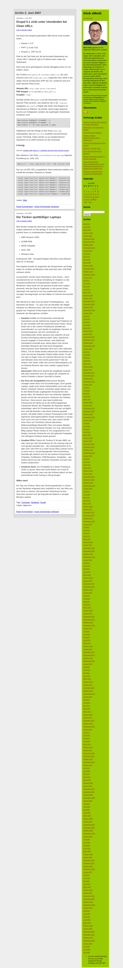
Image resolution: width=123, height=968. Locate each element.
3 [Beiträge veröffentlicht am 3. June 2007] (97, 189)
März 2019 (87, 468)
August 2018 (87, 489)
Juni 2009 (86, 807)
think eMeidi (95, 959)
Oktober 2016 (88, 554)
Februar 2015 (88, 610)
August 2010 (87, 765)
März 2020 (87, 435)
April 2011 (86, 741)
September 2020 (89, 417)
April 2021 (86, 396)
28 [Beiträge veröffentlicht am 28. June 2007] (91, 199)
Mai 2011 (86, 738)
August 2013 (87, 664)
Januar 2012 (87, 717)
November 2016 (89, 551)
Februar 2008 (88, 854)
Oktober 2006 (88, 902)
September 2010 (89, 762)
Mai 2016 (86, 569)
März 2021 (87, 399)
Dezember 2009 (89, 789)
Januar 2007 (87, 893)
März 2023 (87, 328)
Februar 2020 (88, 438)
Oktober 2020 (88, 414)
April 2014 (86, 640)
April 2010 (86, 777)
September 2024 (89, 275)
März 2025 (87, 263)
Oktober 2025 (88, 245)
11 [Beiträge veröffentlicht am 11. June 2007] (84, 194)
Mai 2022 (86, 358)
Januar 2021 (87, 405)
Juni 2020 (86, 426)
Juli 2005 (86, 946)
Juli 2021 (86, 387)
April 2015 (86, 604)
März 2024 (87, 292)
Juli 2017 (86, 527)
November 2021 (89, 376)
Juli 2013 (86, 667)
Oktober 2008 (88, 830)
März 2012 (87, 712)
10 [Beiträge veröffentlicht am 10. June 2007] (98, 191)
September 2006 (89, 905)
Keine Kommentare (24, 204)
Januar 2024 (87, 298)
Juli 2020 (86, 423)
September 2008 (89, 833)
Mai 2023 (86, 322)
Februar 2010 (88, 783)
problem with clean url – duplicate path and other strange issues (46, 148)
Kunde (43, 500)
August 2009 (87, 801)
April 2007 (86, 884)
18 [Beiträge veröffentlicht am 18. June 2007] (84, 197)
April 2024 (86, 289)
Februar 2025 (88, 266)
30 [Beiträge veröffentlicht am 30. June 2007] (95, 199)
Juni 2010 (86, 771)
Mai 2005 (86, 952)
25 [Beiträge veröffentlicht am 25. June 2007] (84, 199)
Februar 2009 (88, 819)
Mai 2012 (86, 706)
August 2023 (87, 313)
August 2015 (87, 593)
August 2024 (87, 278)
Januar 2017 (87, 545)
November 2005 (89, 935)
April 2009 (86, 813)
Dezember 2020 (89, 408)
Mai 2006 (86, 917)
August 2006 (87, 908)
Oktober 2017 (88, 518)
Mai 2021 (86, 393)
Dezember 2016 (89, 548)
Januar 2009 (87, 822)
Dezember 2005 (89, 932)
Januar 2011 (87, 750)
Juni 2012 (86, 703)
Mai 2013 (86, 673)
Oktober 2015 (88, 590)
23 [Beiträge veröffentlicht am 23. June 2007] (95, 197)
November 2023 (89, 304)
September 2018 (89, 486)
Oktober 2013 (88, 658)
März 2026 (87, 230)
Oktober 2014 (88, 622)
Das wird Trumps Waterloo (92, 133)
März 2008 (87, 851)
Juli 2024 (86, 280)
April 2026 (86, 227)
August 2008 (87, 836)
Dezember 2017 (89, 512)
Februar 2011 (88, 747)
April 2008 (86, 848)
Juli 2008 (86, 839)
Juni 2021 (86, 390)
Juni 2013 (86, 670)
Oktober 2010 (88, 759)
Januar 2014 (87, 649)
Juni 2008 (86, 842)
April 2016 (86, 572)
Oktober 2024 (88, 272)
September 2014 (89, 625)
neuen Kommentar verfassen (46, 204)
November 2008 (89, 828)
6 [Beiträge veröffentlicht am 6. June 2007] (88, 191)
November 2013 (89, 655)
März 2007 (87, 887)
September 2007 (89, 869)
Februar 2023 (88, 331)
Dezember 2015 (89, 584)
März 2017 (87, 539)
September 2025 (89, 248)
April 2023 (86, 325)
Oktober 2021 (88, 379)
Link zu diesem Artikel (24, 30)
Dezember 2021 (89, 373)
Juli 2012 (86, 700)
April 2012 (86, 709)
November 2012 (89, 688)
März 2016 (87, 575)
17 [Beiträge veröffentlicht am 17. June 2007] (98, 194)
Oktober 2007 (88, 866)
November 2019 (89, 447)
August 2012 (87, 697)
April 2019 (86, 465)
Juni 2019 (86, 462)
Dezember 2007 (89, 860)
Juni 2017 (86, 530)
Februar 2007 (88, 890)
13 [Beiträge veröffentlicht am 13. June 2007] (89, 194)
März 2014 (87, 643)
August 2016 (87, 560)
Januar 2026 (87, 236)
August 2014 (87, 628)
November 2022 (89, 340)
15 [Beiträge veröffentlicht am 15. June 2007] (93, 194)
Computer (26, 500)
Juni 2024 (86, 283)
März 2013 (87, 679)
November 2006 (89, 899)
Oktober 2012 (88, 691)
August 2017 (87, 524)
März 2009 (87, 816)
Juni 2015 (86, 599)
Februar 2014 (88, 646)
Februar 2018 (88, 506)
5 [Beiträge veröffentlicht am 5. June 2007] (86, 191)
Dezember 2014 (89, 616)
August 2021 (87, 385)
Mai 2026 (86, 224)
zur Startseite (88, 18)
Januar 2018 (87, 509)
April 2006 (86, 920)
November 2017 (89, 515)
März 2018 (87, 503)
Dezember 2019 (89, 444)
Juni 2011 (86, 735)
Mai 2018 (86, 497)
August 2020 (87, 420)
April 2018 (86, 500)
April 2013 (86, 676)
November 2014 (89, 619)
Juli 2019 (86, 459)
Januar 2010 (87, 786)
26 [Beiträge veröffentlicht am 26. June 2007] (87, 199)
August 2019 (87, 456)
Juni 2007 (86, 878)
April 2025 (86, 260)
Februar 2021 (88, 402)
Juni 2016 (86, 566)
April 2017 (86, 536)
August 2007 (87, 872)
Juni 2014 (86, 634)
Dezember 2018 (89, 477)
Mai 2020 (86, 429)
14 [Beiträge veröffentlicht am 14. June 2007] (91, 194)
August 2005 (87, 944)
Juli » (90, 202)
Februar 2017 (88, 542)
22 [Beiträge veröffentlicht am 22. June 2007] (93, 197)
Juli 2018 (86, 491)
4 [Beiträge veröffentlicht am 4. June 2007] (84, 191)
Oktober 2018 (88, 483)
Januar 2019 (87, 474)
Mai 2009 (86, 810)
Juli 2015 (86, 596)
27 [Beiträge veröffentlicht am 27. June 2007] (89, 199)
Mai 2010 (86, 774)
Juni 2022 (86, 355)
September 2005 (89, 941)
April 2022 (86, 361)
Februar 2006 (88, 926)
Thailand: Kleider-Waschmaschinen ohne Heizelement (91, 138)
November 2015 (89, 587)
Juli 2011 (86, 732)
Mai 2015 (86, 602)
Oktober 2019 (88, 450)
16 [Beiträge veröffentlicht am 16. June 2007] (95, 194)
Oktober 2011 (88, 723)
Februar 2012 (88, 715)
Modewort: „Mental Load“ (92, 148)
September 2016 (89, 557)
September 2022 (89, 346)
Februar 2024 (88, 295)
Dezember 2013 (89, 652)
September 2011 (89, 726)
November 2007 (89, 863)
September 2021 (89, 382)
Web (25, 198)
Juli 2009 (86, 804)
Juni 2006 (86, 914)
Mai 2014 (86, 637)
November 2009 (89, 792)
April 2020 (86, 432)
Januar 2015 (87, 613)
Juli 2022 (86, 352)
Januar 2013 (87, 685)
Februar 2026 (88, 233)
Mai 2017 (86, 533)
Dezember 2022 (89, 337)
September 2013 (89, 661)
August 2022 (87, 349)
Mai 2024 (86, 286)
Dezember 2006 (89, 896)
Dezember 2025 (89, 239)
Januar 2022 (87, 370)
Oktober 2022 (88, 343)
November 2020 (89, 411)
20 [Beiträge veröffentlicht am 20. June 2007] (89, 197)
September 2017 (89, 521)
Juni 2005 (86, 949)
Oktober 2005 (88, 938)
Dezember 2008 (89, 825)
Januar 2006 (87, 929)
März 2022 (87, 364)
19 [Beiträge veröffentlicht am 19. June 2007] (87, 197)
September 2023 (89, 310)
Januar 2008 (87, 857)
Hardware (35, 500)
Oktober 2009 (88, 795)
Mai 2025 (86, 257)
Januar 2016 (87, 581)
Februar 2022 (88, 367)
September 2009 (89, 798)
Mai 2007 (86, 881)
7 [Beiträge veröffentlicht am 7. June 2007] (90, 191)
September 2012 (89, 694)
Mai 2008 (86, 845)
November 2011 (89, 720)
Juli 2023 (86, 316)
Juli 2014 (86, 631)
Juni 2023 (86, 319)
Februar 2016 (88, 578)
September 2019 (89, 453)
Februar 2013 (88, 682)
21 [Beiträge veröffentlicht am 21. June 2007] (91, 197)
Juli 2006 (86, 911)
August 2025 (87, 251)
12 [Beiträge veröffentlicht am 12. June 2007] (87, 194)
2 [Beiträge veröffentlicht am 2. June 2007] (95, 189)
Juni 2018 (86, 494)
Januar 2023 (87, 334)
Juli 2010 (86, 768)
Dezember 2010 (89, 753)
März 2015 (87, 607)
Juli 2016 (86, 563)
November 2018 (89, 480)
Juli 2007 (86, 875)
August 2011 (87, 729)
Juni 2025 (86, 254)
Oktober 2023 (88, 307)
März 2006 (87, 923)
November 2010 (89, 756)
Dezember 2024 (89, 269)
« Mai (85, 202)
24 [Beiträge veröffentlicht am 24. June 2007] (98, 197)
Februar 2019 (88, 471)
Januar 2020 (87, 441)
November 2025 (89, 242)
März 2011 (87, 744)
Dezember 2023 (89, 301)
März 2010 (87, 780)
